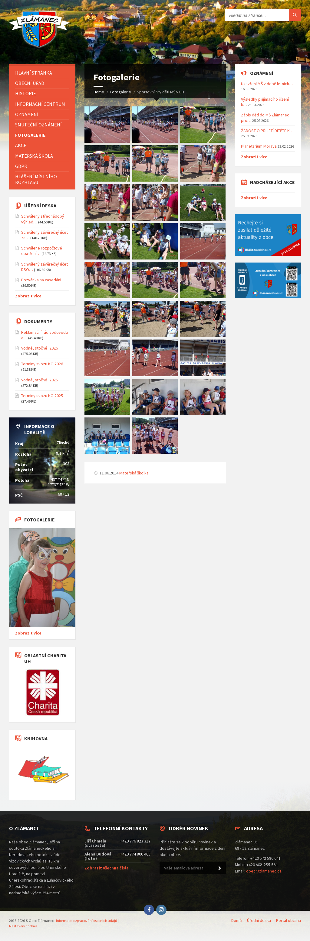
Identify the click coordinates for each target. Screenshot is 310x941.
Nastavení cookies (23, 926)
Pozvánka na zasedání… (43, 280)
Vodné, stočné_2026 (39, 348)
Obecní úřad (29, 83)
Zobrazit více (28, 296)
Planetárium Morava (259, 146)
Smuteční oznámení (38, 125)
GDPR (21, 166)
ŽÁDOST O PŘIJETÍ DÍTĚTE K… (267, 130)
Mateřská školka (134, 473)
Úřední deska (259, 920)
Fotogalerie (120, 92)
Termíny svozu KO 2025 (42, 395)
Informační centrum (40, 104)
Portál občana (288, 920)
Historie (25, 93)
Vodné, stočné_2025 (39, 380)
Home (99, 92)
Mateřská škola (34, 156)
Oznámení (26, 114)
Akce (20, 145)
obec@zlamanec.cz (264, 871)
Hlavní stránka (33, 73)
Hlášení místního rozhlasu (36, 179)
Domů (236, 920)
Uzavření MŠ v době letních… (267, 83)
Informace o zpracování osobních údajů (86, 920)
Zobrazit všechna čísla (106, 868)
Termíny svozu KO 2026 (42, 364)
